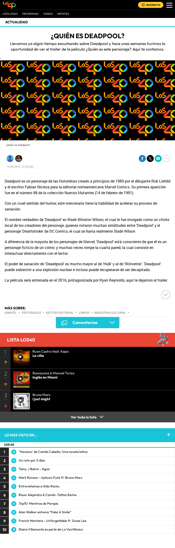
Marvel (11, 312)
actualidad (16, 22)
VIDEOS (48, 13)
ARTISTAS (63, 13)
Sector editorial (60, 312)
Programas (30, 13)
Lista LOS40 (10, 13)
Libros (84, 312)
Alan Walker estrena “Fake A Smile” (45, 512)
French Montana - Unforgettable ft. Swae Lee (52, 521)
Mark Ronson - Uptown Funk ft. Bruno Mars (50, 478)
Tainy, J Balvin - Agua (34, 469)
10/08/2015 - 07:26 (20, 166)
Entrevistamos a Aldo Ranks (39, 486)
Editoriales (31, 312)
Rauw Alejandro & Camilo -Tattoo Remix (48, 495)
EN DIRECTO (153, 5)
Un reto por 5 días (32, 460)
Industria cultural (110, 312)
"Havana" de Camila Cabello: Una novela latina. (53, 452)
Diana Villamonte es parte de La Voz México (51, 529)
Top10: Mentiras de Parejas (38, 503)
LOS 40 (9, 444)
